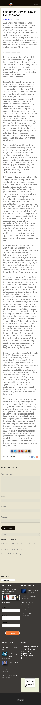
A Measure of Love (26, 608)
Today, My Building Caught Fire (10, 647)
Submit (12, 633)
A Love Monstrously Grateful (29, 596)
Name (4, 496)
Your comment (8, 474)
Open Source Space (26, 613)
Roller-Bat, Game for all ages (14, 554)
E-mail (5, 507)
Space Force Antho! (33, 590)
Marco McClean (5, 550)
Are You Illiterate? (17, 550)
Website (4, 517)
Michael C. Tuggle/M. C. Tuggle (9, 544)
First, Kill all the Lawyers (8, 670)
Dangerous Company (27, 602)
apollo (13, 456)
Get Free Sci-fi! (6, 602)
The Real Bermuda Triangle (9, 675)
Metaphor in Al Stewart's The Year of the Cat (14, 654)
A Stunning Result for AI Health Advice (14, 663)
